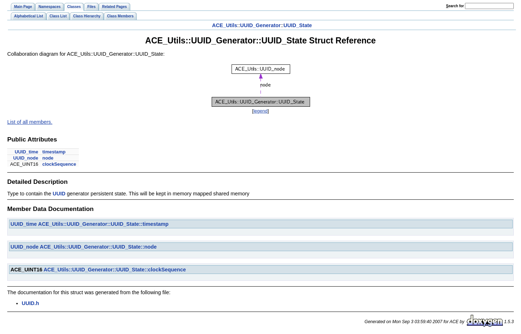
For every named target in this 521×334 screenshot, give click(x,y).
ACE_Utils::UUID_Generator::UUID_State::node (98, 247)
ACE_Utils (224, 25)
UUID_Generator (260, 25)
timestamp (53, 152)
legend (260, 111)
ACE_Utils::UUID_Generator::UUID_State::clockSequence (114, 269)
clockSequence (59, 164)
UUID (59, 193)
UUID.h (30, 303)
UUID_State (298, 25)
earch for (455, 6)
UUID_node (25, 158)
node (48, 158)
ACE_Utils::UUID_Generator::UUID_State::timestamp (103, 224)
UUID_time (26, 152)
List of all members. (29, 122)
